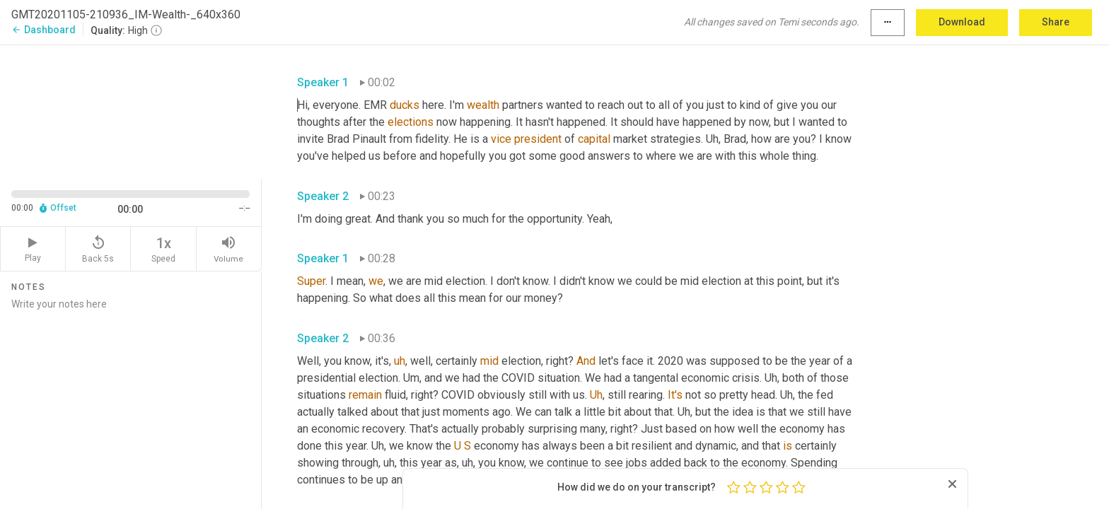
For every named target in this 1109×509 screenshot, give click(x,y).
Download (962, 22)
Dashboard (43, 29)
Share (1055, 22)
